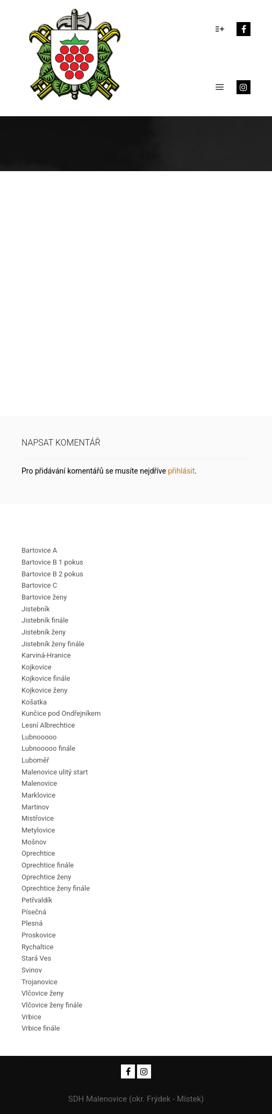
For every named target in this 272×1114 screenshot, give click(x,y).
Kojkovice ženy (44, 690)
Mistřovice (38, 818)
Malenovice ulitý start (55, 772)
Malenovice (39, 783)
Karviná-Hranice (46, 655)
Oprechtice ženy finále (56, 888)
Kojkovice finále (46, 678)
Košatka (34, 702)
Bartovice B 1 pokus (52, 562)
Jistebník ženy (44, 632)
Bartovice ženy (44, 597)
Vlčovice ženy (43, 993)
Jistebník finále (45, 620)
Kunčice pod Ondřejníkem (61, 713)
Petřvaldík (37, 900)
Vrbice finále (41, 1028)
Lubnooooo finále (48, 748)
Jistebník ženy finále (53, 644)
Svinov (32, 970)
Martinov (35, 807)
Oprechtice (38, 853)
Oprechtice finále (48, 865)
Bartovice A (39, 550)
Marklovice (38, 795)
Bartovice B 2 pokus (52, 574)
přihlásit (181, 471)
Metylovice (38, 830)
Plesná (32, 923)
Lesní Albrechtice (48, 725)
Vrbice (31, 1017)
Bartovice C (39, 585)
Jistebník (35, 609)
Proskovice (39, 935)
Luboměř (35, 760)
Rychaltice (37, 947)
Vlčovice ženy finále (52, 1005)
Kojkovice (37, 667)
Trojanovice (40, 982)
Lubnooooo (39, 737)
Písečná (34, 912)
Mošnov (34, 842)
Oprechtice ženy (46, 877)
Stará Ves (36, 958)
